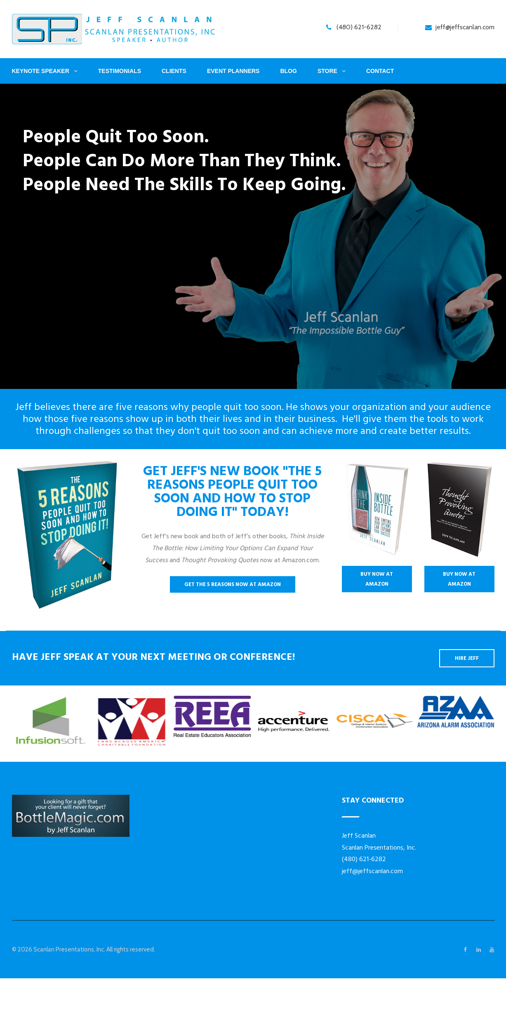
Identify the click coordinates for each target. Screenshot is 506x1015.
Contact (380, 71)
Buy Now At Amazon (376, 579)
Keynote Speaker (40, 71)
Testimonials (119, 71)
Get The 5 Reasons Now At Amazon (232, 584)
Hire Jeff (467, 658)
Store (327, 71)
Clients (174, 71)
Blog (288, 71)
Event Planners (233, 71)
